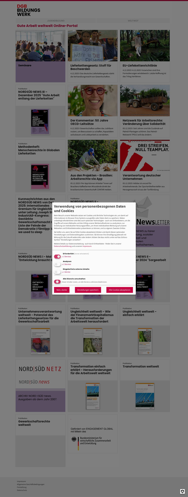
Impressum (87, 246)
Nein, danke (62, 289)
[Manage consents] (182, 491)
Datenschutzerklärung (62, 246)
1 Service (66, 272)
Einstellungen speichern (88, 289)
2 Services (66, 256)
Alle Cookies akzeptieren (119, 289)
